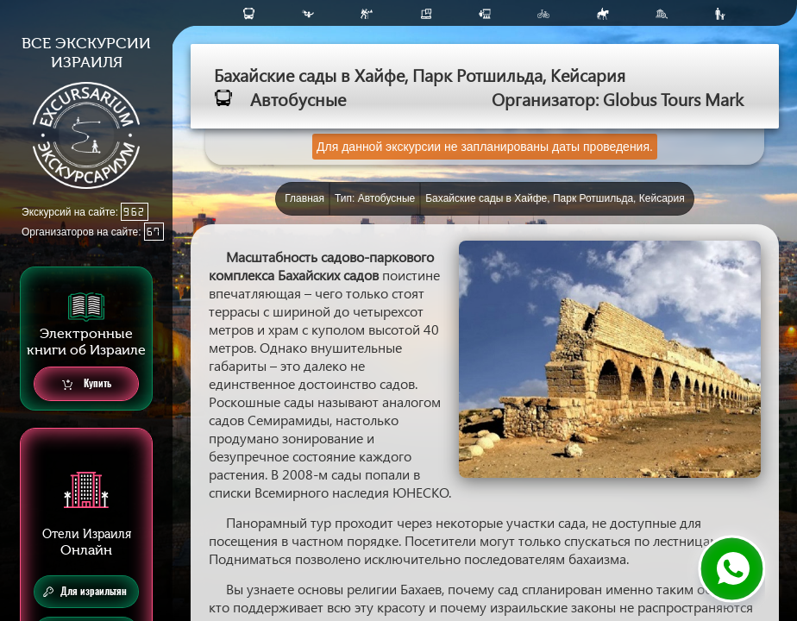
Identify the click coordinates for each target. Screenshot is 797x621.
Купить (86, 384)
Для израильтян (85, 592)
